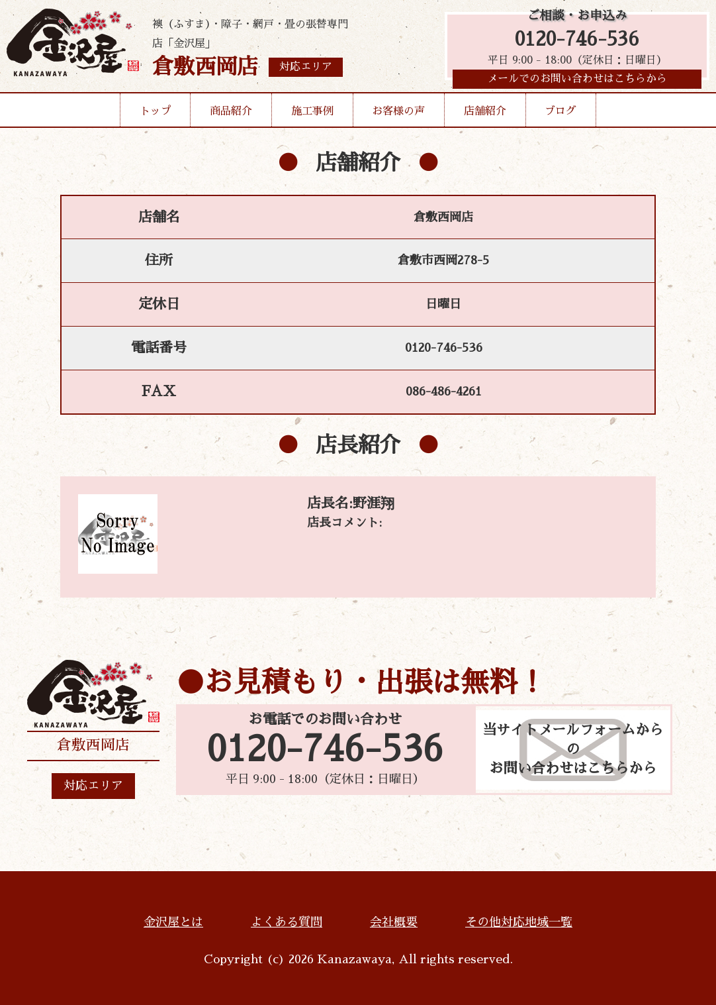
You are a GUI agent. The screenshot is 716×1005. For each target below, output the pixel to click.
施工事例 (312, 115)
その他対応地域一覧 (518, 922)
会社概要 (394, 922)
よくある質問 (286, 922)
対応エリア (93, 786)
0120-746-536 (577, 41)
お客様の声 (398, 115)
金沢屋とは (173, 922)
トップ (155, 115)
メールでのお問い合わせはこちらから (577, 83)
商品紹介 (231, 115)
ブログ (560, 115)
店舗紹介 (485, 115)
